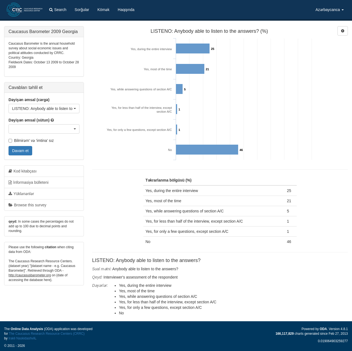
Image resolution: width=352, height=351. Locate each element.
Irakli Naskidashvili (22, 338)
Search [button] (57, 9)
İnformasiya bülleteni (28, 182)
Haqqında (126, 9)
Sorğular (82, 9)
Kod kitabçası (23, 171)
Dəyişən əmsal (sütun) (29, 120)
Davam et (20, 150)
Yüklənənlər (21, 193)
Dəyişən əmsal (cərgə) (29, 100)
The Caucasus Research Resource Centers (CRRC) (47, 334)
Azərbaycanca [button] (329, 9)
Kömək (103, 9)
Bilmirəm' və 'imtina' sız (31, 140)
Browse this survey (27, 205)
